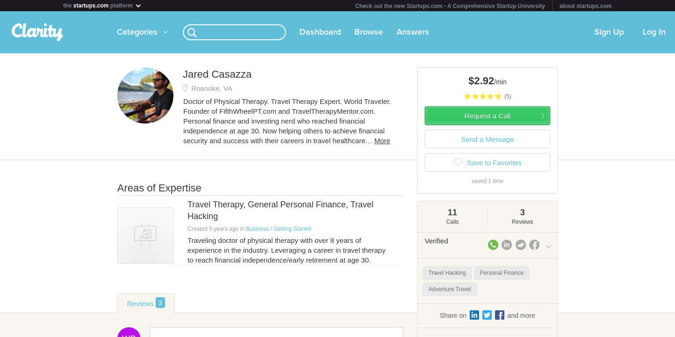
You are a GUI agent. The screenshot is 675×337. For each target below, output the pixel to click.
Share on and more (487, 315)
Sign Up (609, 32)
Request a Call (487, 116)
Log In (654, 32)
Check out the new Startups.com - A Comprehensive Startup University (450, 6)
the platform (102, 5)
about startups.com (586, 6)
